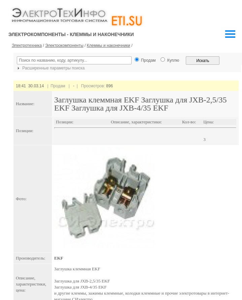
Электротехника (27, 45)
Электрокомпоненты (64, 45)
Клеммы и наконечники (108, 45)
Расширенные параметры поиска (50, 68)
